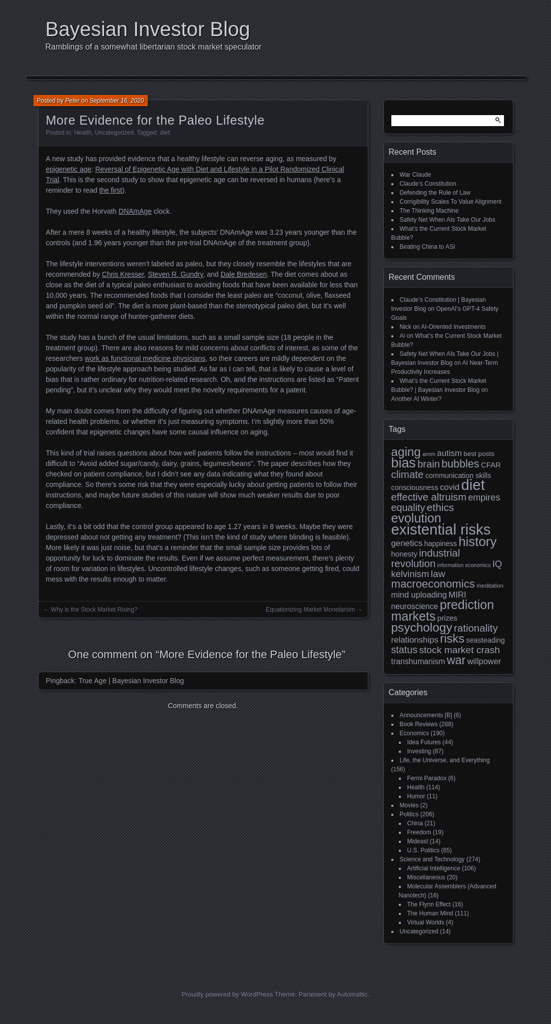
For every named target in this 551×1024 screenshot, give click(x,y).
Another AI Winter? (416, 398)
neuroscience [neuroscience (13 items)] (414, 606)
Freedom (419, 832)
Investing (419, 751)
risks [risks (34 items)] (452, 638)
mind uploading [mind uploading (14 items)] (419, 594)
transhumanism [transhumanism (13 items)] (418, 661)
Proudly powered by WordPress (227, 994)
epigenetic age (69, 169)
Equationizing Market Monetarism (310, 609)
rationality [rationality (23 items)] (476, 628)
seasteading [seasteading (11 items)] (485, 640)
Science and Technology (432, 859)
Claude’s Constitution (428, 183)
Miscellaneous (426, 877)
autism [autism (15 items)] (449, 453)
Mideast (417, 841)
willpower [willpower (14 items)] (484, 661)
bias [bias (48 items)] (403, 462)
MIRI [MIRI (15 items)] (457, 595)
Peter (72, 100)
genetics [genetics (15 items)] (407, 543)
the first (110, 190)
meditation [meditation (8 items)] (489, 585)
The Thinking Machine (429, 210)
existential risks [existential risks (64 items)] (441, 529)
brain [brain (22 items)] (428, 463)
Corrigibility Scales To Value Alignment (451, 201)
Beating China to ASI (427, 246)
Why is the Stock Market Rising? (94, 609)
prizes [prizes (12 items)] (447, 618)
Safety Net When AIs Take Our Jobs (447, 219)
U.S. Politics (423, 850)
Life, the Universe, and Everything (445, 760)
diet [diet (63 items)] (473, 484)
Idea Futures (424, 742)
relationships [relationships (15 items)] (414, 640)
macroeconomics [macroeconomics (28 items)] (433, 584)
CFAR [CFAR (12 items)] (491, 464)
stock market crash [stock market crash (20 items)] (459, 650)
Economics (414, 733)
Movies (409, 805)
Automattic (352, 994)
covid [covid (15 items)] (449, 487)
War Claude (415, 174)
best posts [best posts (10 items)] (478, 453)
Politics (409, 814)
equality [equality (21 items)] (408, 507)
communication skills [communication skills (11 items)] (458, 475)
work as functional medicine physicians (145, 358)
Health (83, 132)
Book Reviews (419, 724)
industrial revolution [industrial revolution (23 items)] (425, 558)
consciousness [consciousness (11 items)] (414, 487)
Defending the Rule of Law (435, 192)
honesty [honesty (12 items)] (404, 554)
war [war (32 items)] (456, 660)
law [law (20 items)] (438, 574)
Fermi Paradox (427, 778)
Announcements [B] (426, 715)
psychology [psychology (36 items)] (421, 627)
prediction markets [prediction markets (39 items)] (442, 610)
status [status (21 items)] (404, 649)
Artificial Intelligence (433, 868)
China (415, 823)
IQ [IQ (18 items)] (497, 564)
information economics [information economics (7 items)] (464, 565)
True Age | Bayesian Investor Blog (131, 681)
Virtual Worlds (425, 922)
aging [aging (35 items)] (406, 451)
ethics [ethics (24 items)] (440, 507)
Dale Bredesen (244, 274)
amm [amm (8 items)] (428, 453)
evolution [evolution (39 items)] (416, 518)
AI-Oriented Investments (453, 326)
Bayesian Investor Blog (148, 29)
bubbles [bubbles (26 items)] (460, 464)
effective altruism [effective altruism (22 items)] (428, 496)
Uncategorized (114, 132)
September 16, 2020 (117, 100)
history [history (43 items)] (477, 542)
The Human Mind (430, 913)
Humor (416, 796)
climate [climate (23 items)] (407, 474)
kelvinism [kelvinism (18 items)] (410, 574)
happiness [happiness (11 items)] (440, 544)
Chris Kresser (123, 274)
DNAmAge (135, 211)
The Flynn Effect (429, 904)
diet (164, 132)
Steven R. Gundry (175, 274)
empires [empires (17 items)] (484, 497)
